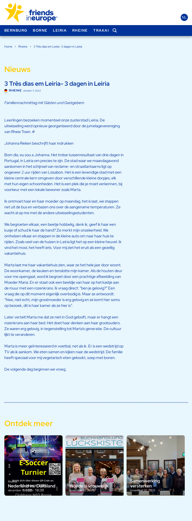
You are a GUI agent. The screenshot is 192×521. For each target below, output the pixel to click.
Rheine (80, 30)
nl (184, 17)
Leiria (60, 30)
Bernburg (16, 30)
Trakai (101, 30)
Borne (40, 30)
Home (8, 47)
